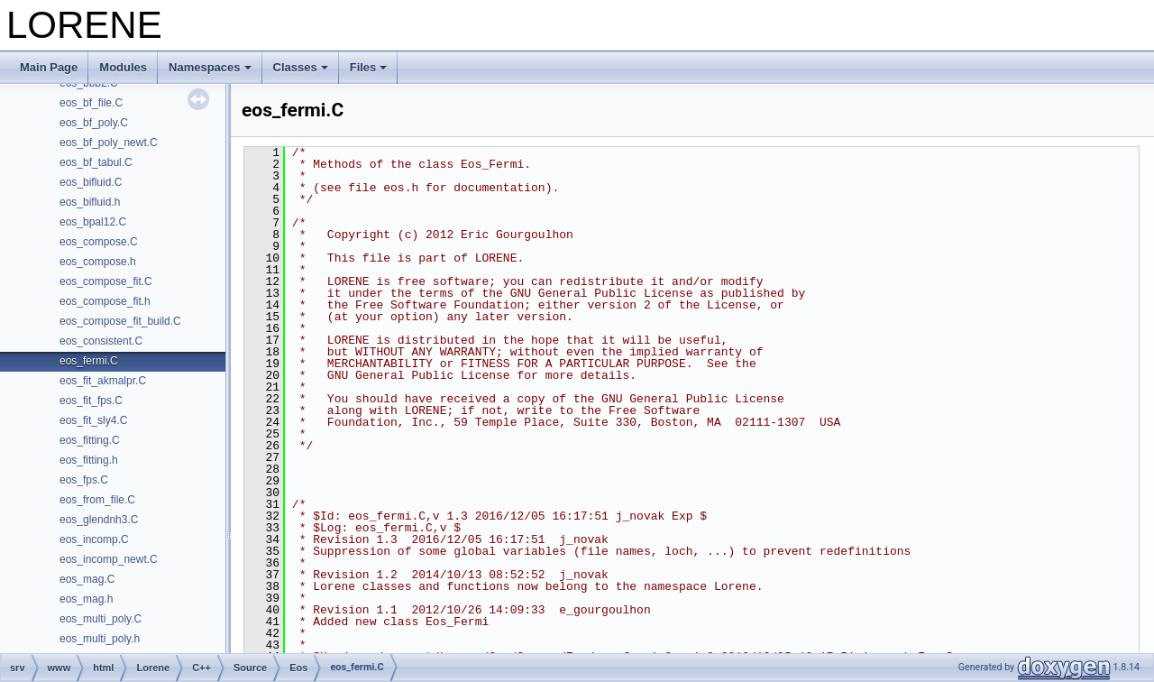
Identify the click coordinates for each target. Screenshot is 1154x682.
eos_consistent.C (101, 341)
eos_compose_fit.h (105, 301)
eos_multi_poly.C (101, 619)
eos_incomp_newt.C (109, 559)
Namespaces (210, 67)
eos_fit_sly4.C (93, 420)
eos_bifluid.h (90, 202)
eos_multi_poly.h (100, 638)
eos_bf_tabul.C (96, 162)
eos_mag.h (86, 599)
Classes (300, 67)
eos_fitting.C (90, 440)
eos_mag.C (87, 579)
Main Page (49, 67)
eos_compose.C (99, 241)
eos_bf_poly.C (94, 122)
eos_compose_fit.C (106, 281)
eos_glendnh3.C (99, 519)
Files (369, 67)
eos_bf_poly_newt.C (109, 142)
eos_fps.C (84, 480)
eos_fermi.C (89, 361)
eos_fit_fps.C (91, 400)
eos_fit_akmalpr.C (103, 380)
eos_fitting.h (89, 460)
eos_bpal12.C (93, 222)
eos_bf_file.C (91, 103)
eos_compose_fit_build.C (120, 321)
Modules (123, 67)
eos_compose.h (98, 261)
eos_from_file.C (97, 499)
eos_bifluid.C (91, 182)
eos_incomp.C (94, 539)
